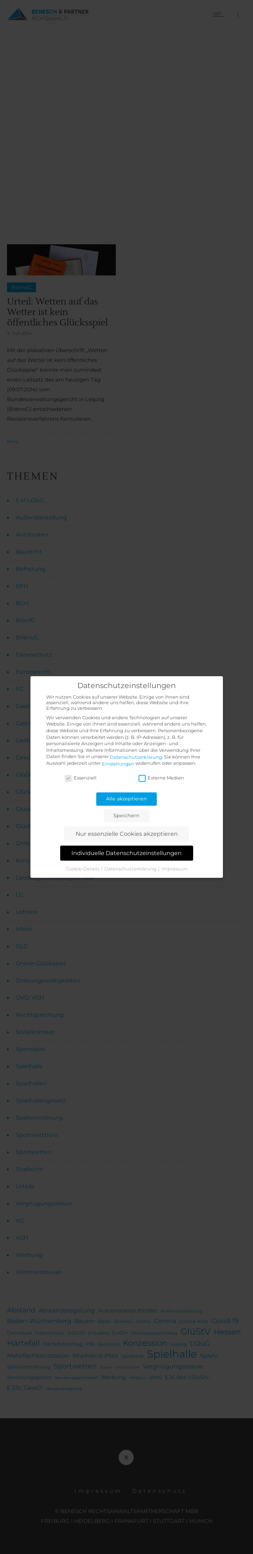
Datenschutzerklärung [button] (130, 868)
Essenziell (81, 777)
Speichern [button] (126, 815)
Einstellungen (118, 763)
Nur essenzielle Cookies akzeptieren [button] (127, 833)
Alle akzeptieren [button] (126, 799)
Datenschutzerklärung (136, 757)
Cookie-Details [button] (83, 868)
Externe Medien (161, 777)
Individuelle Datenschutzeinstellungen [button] (126, 852)
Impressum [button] (174, 868)
